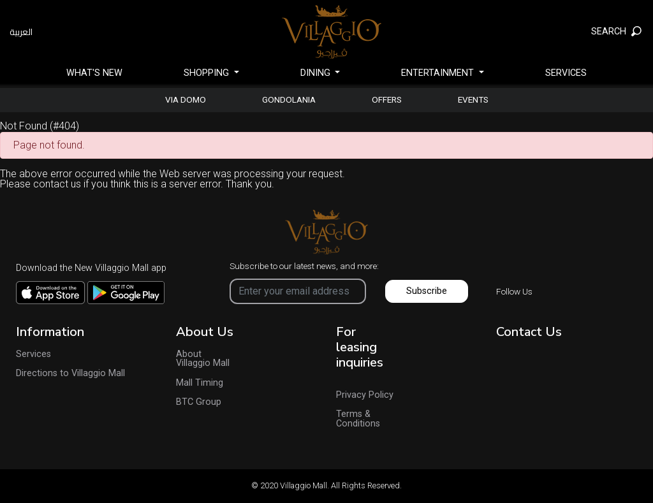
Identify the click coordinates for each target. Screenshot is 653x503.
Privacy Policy (364, 395)
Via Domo (185, 100)
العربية (21, 32)
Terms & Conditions (358, 419)
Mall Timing (199, 383)
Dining (316, 73)
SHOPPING (207, 73)
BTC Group (198, 402)
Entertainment (438, 73)
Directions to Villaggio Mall (70, 373)
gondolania (289, 100)
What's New (94, 73)
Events (473, 100)
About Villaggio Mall (203, 359)
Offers (387, 100)
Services (566, 73)
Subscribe (426, 291)
